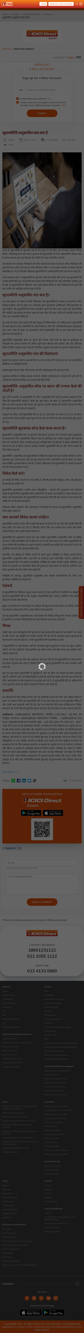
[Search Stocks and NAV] (77, 4)
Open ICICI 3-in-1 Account (61, 4)
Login (43, 4)
